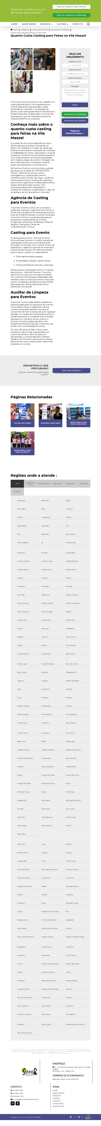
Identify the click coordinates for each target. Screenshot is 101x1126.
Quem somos (29, 30)
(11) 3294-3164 (17, 1096)
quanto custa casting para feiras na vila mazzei (28, 39)
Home (14, 30)
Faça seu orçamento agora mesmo (71, 8)
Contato (77, 30)
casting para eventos (40, 36)
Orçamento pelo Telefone (75, 131)
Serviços (45, 30)
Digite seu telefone (75, 84)
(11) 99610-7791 (17, 1102)
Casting (61, 30)
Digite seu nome (75, 67)
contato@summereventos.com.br (25, 1105)
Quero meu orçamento (71, 376)
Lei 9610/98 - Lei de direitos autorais (57, 1059)
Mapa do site (58, 1112)
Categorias (25, 36)
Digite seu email (75, 76)
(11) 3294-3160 (17, 1099)
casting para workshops (60, 36)
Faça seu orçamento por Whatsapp (71, 20)
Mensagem (75, 92)
